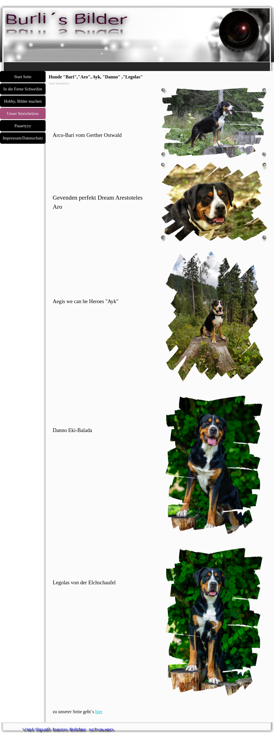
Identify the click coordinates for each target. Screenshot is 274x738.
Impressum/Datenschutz (23, 138)
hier (98, 711)
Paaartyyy (23, 125)
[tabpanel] (103, 115)
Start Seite (23, 76)
